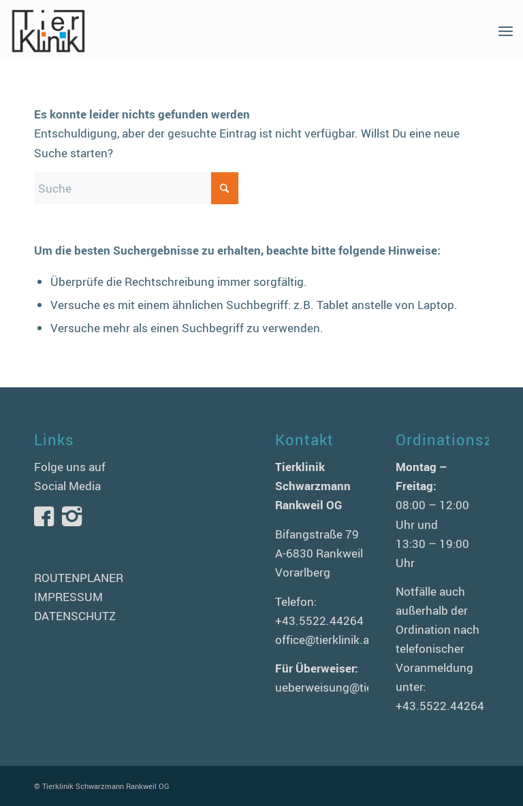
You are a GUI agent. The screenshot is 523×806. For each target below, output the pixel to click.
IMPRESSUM (68, 596)
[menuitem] (505, 30)
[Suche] (136, 188)
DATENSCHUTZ (75, 616)
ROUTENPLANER (78, 577)
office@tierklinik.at (324, 639)
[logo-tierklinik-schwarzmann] (47, 30)
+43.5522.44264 (319, 620)
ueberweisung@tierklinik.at (346, 687)
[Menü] (505, 30)
